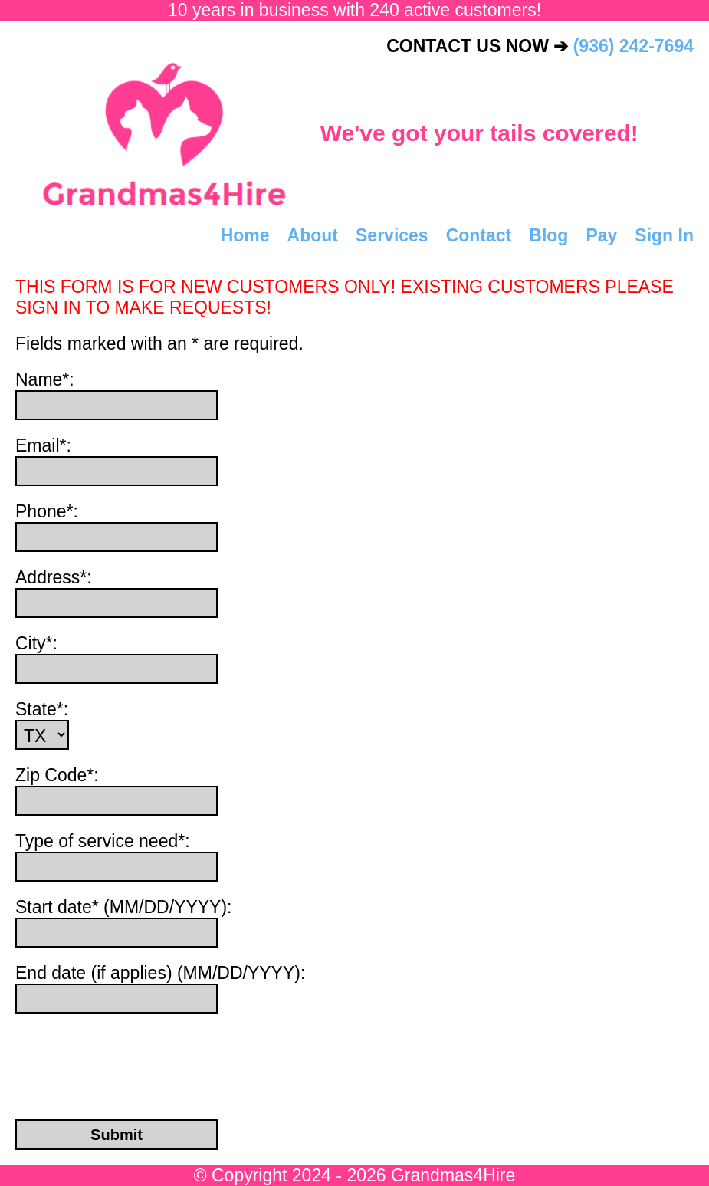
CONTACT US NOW (540, 46)
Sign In (664, 235)
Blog (548, 235)
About (312, 235)
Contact (479, 235)
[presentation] (116, 1055)
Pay (601, 235)
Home (245, 235)
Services (392, 235)
